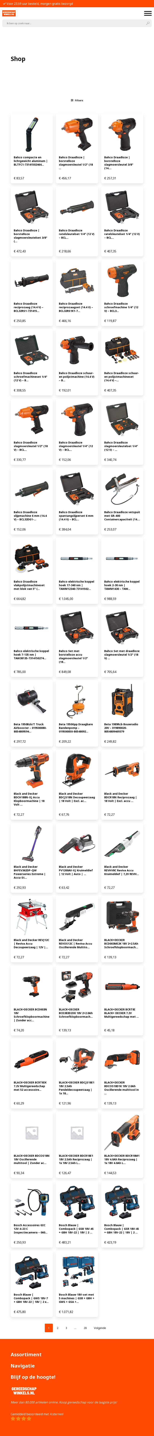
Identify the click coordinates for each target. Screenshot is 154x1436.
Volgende (100, 1328)
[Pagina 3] (66, 1328)
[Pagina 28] (85, 1328)
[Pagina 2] (58, 1328)
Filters (77, 100)
